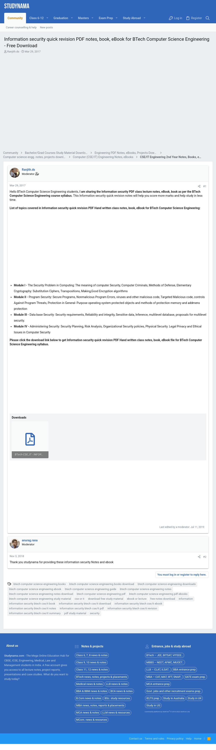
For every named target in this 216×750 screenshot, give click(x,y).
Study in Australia (173, 697)
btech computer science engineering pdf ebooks (159, 593)
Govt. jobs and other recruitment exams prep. (173, 690)
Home (197, 738)
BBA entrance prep (184, 669)
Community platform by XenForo (167, 711)
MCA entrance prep (158, 683)
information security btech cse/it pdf (83, 608)
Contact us (135, 738)
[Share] (198, 186)
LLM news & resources (116, 712)
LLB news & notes (117, 683)
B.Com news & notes (88, 697)
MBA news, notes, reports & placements (100, 705)
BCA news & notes (121, 690)
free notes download (163, 598)
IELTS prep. (153, 697)
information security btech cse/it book (33, 603)
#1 (203, 186)
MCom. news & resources (91, 719)
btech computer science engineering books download (102, 583)
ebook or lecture (138, 598)
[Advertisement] (108, 103)
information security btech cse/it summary (36, 612)
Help (189, 738)
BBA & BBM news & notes (91, 690)
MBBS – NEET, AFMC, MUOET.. (164, 662)
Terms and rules (154, 738)
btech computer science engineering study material (41, 598)
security (96, 612)
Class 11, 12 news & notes (92, 669)
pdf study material (76, 612)
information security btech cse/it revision (133, 608)
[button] (38, 18)
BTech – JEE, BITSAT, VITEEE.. (164, 654)
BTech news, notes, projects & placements (101, 676)
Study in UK (195, 697)
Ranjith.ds (13, 51)
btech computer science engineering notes (146, 588)
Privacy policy (175, 738)
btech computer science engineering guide (91, 588)
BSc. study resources (117, 697)
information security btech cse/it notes (33, 608)
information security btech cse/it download (86, 603)
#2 (203, 556)
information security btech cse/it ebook (139, 603)
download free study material (106, 598)
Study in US (153, 705)
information (187, 598)
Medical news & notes (89, 683)
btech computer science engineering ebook (36, 588)
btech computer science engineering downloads (168, 583)
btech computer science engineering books (40, 583)
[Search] (208, 18)
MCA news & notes (87, 712)
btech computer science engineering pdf (102, 593)
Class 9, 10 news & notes (91, 662)
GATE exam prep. (195, 676)
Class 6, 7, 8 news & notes (92, 654)
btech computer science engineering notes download (42, 593)
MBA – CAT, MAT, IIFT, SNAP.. (164, 676)
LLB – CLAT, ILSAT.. (158, 669)
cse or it (80, 598)
